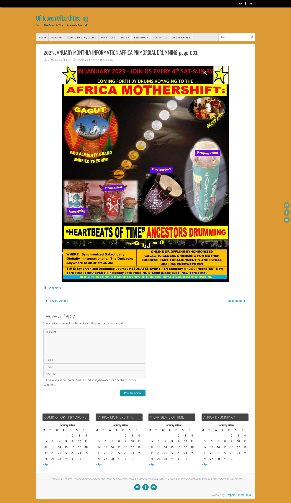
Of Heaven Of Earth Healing (62, 18)
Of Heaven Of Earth (59, 59)
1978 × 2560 (98, 59)
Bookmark (54, 288)
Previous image (56, 301)
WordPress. (244, 495)
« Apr (45, 464)
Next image (237, 301)
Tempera (230, 495)
